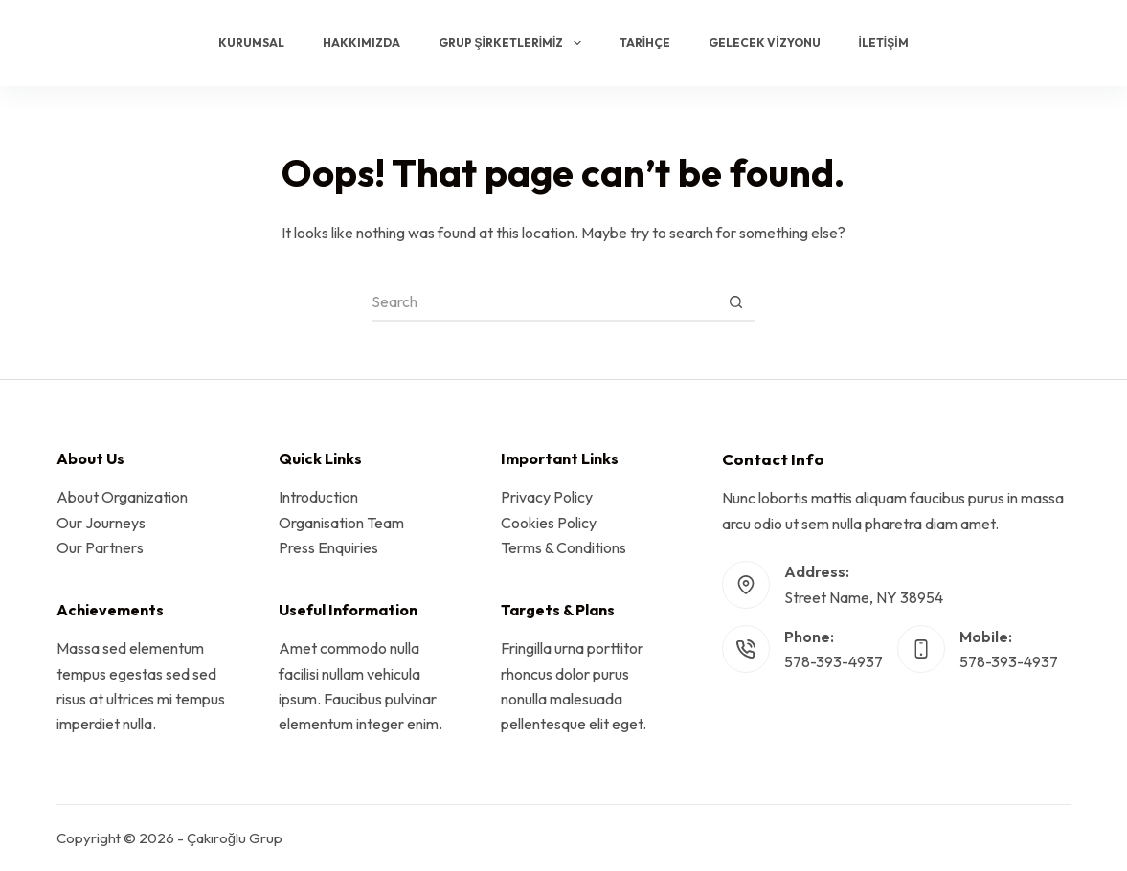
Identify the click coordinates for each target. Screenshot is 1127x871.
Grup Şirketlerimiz (513, 43)
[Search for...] (544, 302)
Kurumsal (251, 42)
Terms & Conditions (563, 547)
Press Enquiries (328, 547)
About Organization (122, 496)
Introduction (318, 496)
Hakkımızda (361, 42)
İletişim (884, 42)
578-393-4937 (833, 661)
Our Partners (100, 547)
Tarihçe (645, 42)
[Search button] (735, 302)
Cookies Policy (549, 522)
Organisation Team (341, 522)
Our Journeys (101, 522)
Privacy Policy (547, 496)
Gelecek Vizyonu (764, 42)
